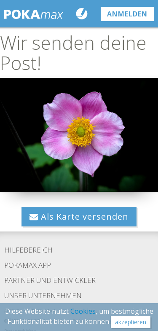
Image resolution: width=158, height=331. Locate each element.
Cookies (83, 311)
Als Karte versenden (79, 216)
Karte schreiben (83, 13)
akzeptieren (130, 322)
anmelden (127, 14)
